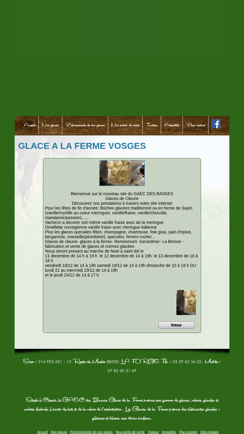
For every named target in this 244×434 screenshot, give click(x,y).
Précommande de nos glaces (85, 125)
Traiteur (152, 125)
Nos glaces (50, 125)
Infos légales (209, 432)
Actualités (172, 125)
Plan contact (195, 125)
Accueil (29, 125)
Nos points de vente (125, 125)
